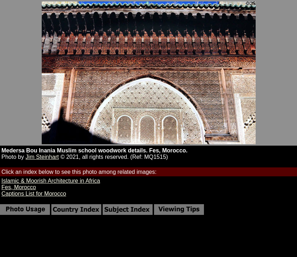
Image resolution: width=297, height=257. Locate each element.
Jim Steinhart (42, 157)
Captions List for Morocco (33, 194)
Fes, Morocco (18, 187)
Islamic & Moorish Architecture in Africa (50, 181)
